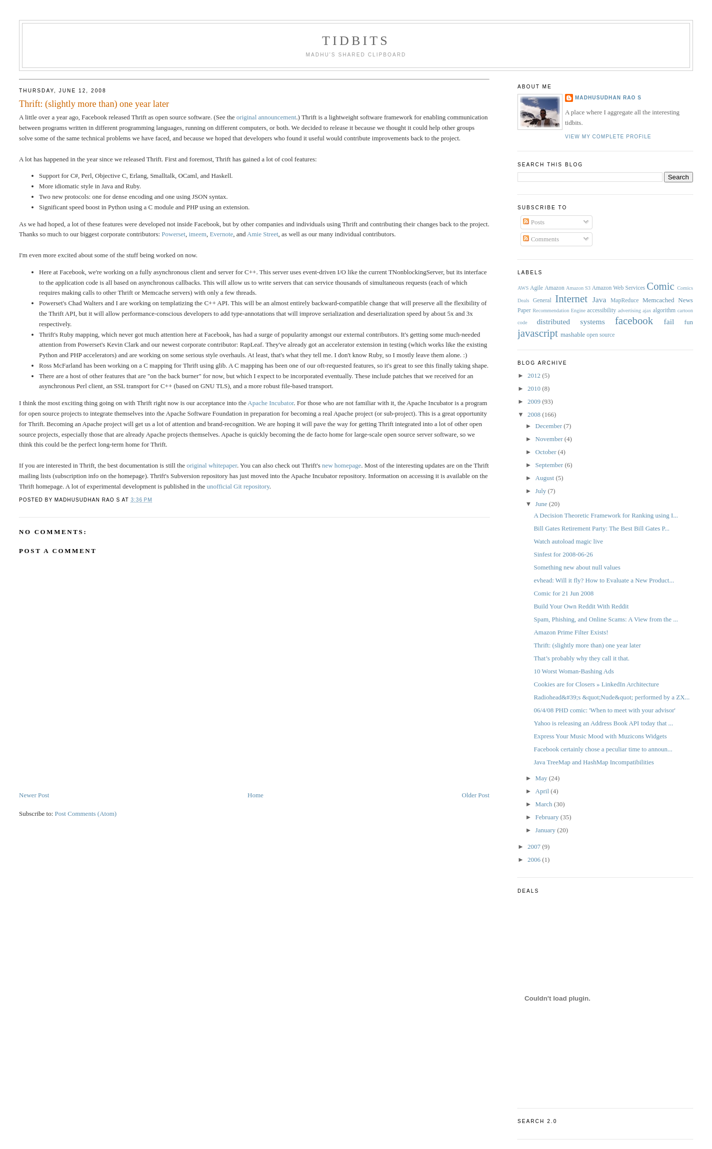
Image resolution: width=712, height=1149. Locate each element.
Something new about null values (577, 567)
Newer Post (34, 795)
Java (599, 299)
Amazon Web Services (618, 288)
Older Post (476, 795)
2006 (535, 859)
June (542, 504)
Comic (660, 286)
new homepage (341, 465)
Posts (533, 222)
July (542, 491)
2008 (535, 414)
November (550, 439)
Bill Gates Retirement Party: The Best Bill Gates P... (602, 528)
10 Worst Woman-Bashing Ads (574, 671)
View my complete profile (608, 136)
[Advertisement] (201, 779)
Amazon (554, 288)
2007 (535, 846)
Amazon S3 (578, 288)
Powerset (174, 234)
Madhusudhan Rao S (608, 97)
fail (669, 321)
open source (600, 335)
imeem (197, 234)
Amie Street (262, 234)
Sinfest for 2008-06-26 (563, 554)
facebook (634, 320)
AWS (523, 288)
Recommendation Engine (559, 310)
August (546, 478)
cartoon (685, 310)
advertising (629, 310)
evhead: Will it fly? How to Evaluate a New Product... (604, 580)
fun (688, 322)
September (550, 465)
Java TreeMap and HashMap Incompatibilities (594, 762)
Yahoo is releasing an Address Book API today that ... (603, 723)
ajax (646, 310)
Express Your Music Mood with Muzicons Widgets (600, 736)
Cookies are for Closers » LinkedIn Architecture (596, 684)
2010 (535, 388)
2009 (535, 401)
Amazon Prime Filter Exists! (571, 632)
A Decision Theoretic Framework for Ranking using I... (606, 515)
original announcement (266, 117)
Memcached (658, 300)
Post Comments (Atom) (86, 813)
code (523, 322)
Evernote (221, 234)
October (547, 452)
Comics (685, 288)
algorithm (664, 310)
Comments (541, 239)
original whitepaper (211, 465)
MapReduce (624, 300)
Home (256, 795)
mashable (572, 334)
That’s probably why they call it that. (582, 658)
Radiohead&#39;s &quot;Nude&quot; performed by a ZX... (612, 697)
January (547, 830)
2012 (535, 375)
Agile (536, 288)
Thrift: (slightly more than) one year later (94, 104)
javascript (538, 333)
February (548, 817)
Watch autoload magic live (568, 541)
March (545, 804)
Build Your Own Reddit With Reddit (581, 606)
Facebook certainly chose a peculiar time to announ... (603, 749)
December (550, 426)
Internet (571, 298)
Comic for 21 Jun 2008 (564, 593)
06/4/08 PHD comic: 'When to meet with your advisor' (604, 710)
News (685, 300)
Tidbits (356, 40)
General (542, 300)
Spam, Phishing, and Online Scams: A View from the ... (606, 619)
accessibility (601, 310)
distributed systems (570, 321)
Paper (524, 310)
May (542, 778)
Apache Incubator (271, 403)
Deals (524, 300)
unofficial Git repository (238, 486)
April (543, 791)
